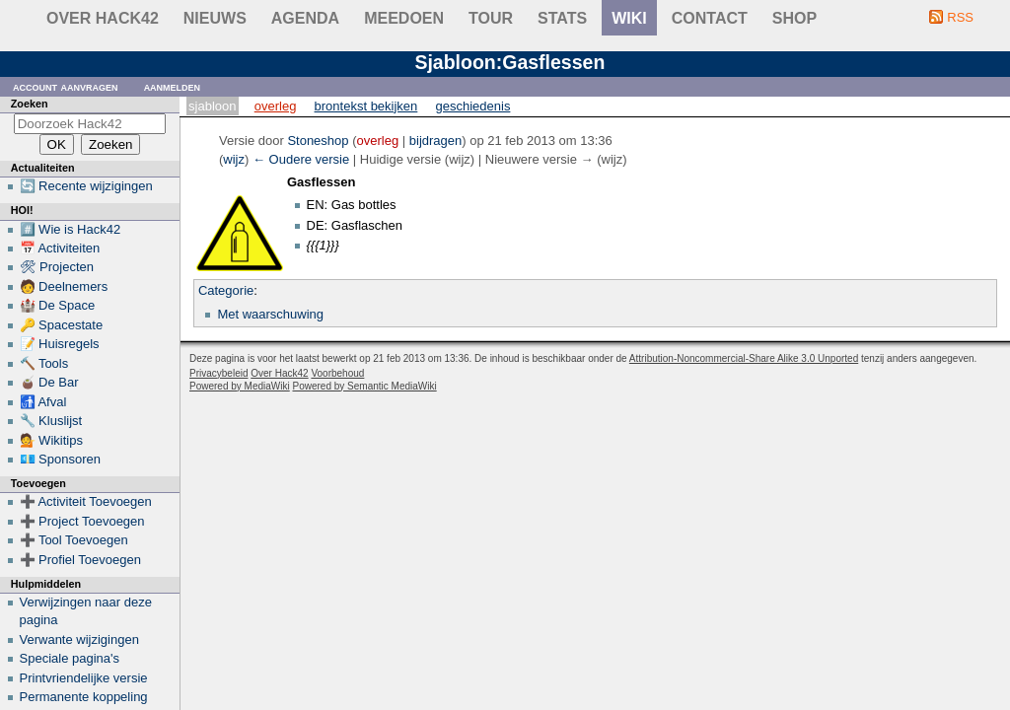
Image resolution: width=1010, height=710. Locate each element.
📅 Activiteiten (60, 248)
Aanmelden (172, 86)
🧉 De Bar (49, 382)
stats (562, 18)
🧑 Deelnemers (64, 286)
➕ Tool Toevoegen (74, 539)
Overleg (275, 106)
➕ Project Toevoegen (82, 521)
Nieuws (215, 18)
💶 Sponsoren (61, 459)
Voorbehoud (337, 373)
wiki (629, 18)
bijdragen (436, 140)
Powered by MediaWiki (239, 386)
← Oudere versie (300, 159)
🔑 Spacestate (62, 325)
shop (794, 18)
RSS (960, 17)
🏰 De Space (58, 305)
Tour (491, 18)
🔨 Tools (44, 363)
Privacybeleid (218, 373)
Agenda (305, 18)
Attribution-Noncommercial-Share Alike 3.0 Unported (743, 358)
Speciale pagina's (70, 658)
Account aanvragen (65, 86)
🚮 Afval (43, 401)
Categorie (225, 290)
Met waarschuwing (270, 314)
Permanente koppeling (84, 696)
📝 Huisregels (60, 343)
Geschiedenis (473, 106)
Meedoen (404, 18)
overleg (378, 140)
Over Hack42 (102, 18)
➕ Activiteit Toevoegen (86, 501)
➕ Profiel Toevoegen (80, 559)
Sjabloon (212, 106)
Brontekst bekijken (366, 106)
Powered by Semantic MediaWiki (365, 386)
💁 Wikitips (51, 440)
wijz (234, 159)
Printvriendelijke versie (84, 678)
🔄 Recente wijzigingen (86, 185)
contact (710, 18)
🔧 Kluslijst (51, 420)
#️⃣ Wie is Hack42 (70, 229)
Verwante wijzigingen (79, 639)
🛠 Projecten (57, 266)
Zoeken (29, 103)
